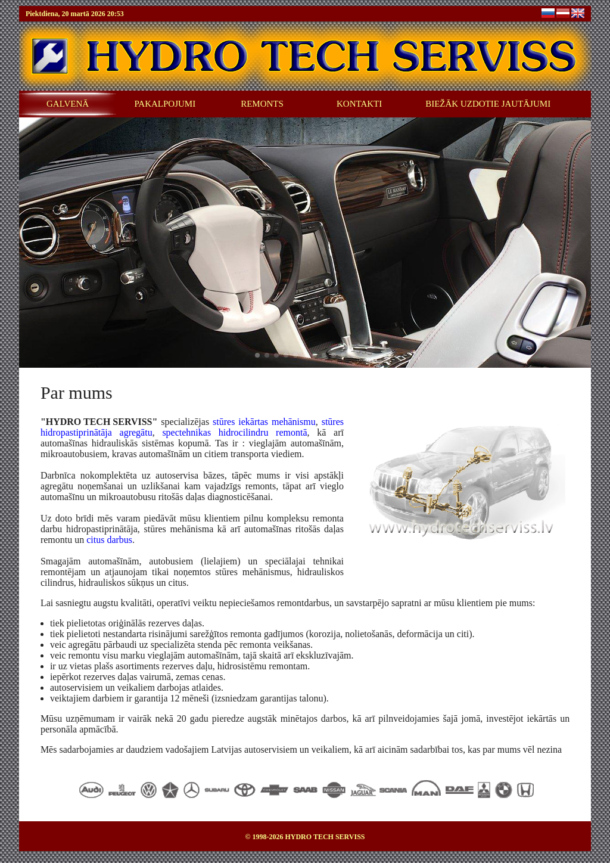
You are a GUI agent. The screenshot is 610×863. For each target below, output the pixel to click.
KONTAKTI (359, 103)
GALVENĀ (67, 103)
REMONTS (262, 103)
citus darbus (109, 540)
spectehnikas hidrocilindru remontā (234, 432)
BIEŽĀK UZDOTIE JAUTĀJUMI (487, 103)
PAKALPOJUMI (164, 103)
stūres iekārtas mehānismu (264, 422)
